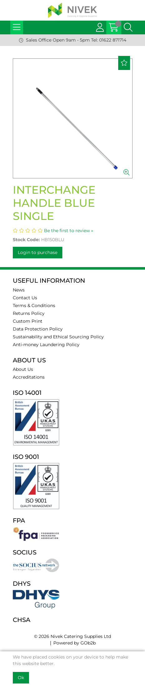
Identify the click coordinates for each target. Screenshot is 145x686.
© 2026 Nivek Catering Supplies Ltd (72, 636)
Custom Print (27, 321)
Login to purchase (37, 252)
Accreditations (29, 377)
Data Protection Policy (38, 329)
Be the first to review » (68, 230)
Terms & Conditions (34, 305)
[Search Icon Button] (128, 27)
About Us (23, 369)
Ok (21, 677)
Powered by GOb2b (74, 643)
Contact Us (25, 298)
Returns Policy (29, 313)
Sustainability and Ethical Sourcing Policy (58, 337)
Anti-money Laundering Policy (46, 344)
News (19, 290)
